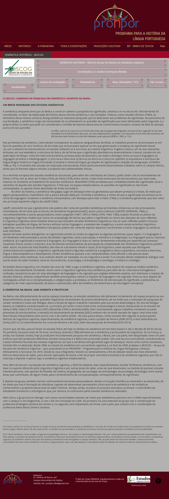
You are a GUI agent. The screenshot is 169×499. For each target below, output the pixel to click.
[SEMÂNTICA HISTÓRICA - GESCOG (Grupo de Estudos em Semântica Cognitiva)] (101, 63)
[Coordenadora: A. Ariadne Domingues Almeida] (101, 72)
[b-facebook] (158, 481)
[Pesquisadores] (87, 82)
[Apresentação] (18, 87)
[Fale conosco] (156, 82)
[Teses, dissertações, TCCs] (125, 82)
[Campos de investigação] (52, 82)
